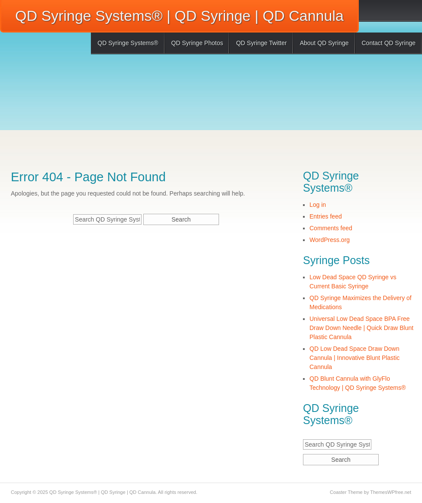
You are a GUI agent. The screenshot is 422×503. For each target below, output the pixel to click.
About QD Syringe (324, 42)
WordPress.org (329, 239)
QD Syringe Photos (197, 42)
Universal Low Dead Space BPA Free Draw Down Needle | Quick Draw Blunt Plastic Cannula (361, 327)
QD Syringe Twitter (261, 42)
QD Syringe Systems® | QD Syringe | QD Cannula (179, 15)
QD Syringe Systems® (127, 42)
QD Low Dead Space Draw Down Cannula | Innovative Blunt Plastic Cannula (354, 357)
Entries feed (325, 216)
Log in (317, 204)
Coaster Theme (346, 492)
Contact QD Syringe (389, 42)
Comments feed (330, 228)
